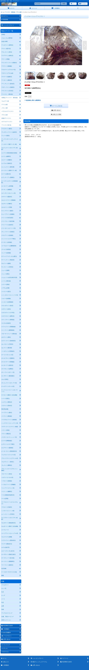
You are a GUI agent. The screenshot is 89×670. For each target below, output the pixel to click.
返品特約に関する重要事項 (33, 100)
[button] (78, 8)
